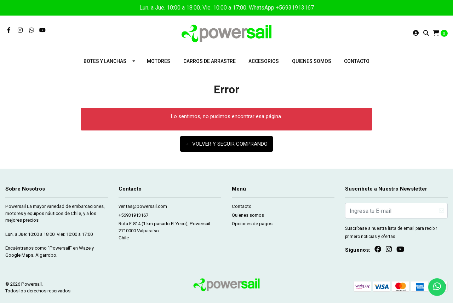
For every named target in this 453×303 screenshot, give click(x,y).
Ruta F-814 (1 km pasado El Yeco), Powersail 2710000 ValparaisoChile (164, 230)
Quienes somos (311, 61)
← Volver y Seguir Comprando (226, 144)
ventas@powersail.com (143, 206)
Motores (158, 61)
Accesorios (263, 61)
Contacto (356, 61)
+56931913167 (133, 215)
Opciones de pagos (252, 223)
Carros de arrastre (209, 61)
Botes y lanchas (105, 61)
